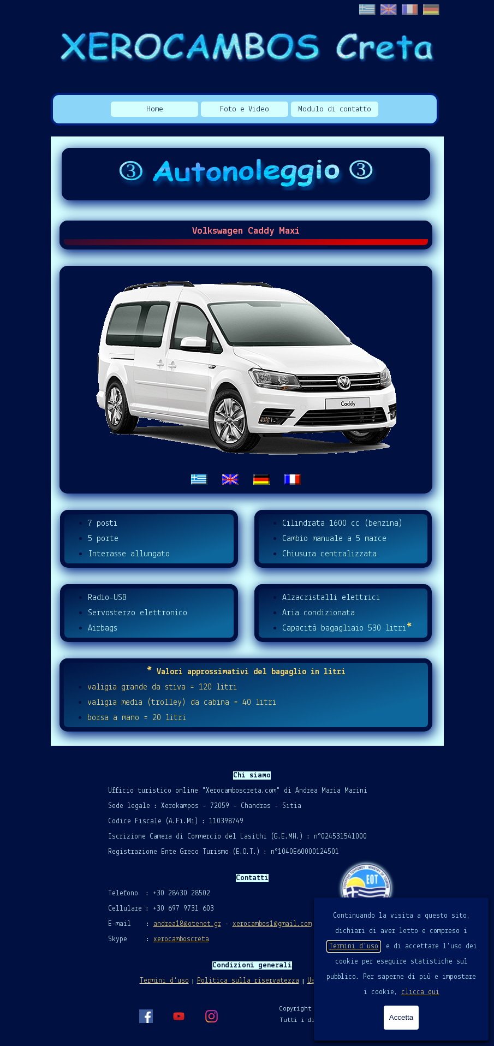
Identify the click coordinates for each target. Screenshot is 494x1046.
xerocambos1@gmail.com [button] (272, 924)
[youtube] (178, 1016)
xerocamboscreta (181, 939)
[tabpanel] (246, 380)
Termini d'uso (353, 946)
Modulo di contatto (334, 109)
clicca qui (420, 992)
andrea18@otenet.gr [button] (187, 924)
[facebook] (145, 1016)
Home (154, 109)
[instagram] (211, 1016)
